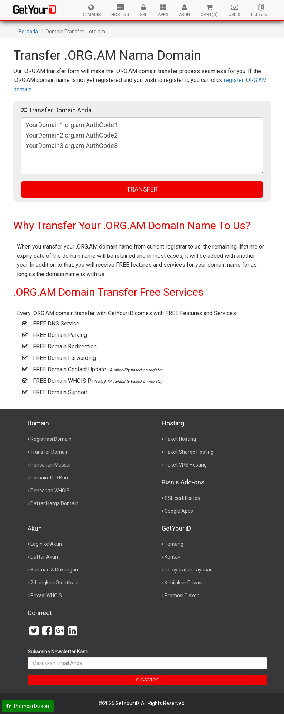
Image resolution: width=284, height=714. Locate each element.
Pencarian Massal (50, 465)
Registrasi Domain (51, 439)
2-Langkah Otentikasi (54, 582)
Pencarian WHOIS (50, 490)
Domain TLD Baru (50, 478)
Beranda (28, 31)
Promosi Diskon (182, 595)
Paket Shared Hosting (189, 452)
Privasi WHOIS (46, 595)
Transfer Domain (49, 452)
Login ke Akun (46, 544)
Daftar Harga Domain (54, 503)
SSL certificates (182, 498)
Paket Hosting (180, 439)
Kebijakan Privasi (183, 582)
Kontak (172, 557)
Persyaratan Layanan (189, 570)
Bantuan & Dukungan (54, 570)
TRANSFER (142, 189)
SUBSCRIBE (147, 679)
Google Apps (179, 511)
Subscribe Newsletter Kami (58, 652)
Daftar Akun (44, 557)
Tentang (174, 544)
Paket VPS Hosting (186, 465)
